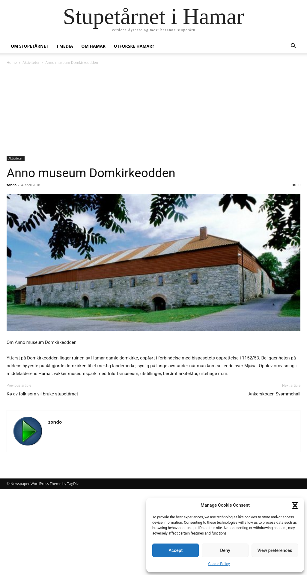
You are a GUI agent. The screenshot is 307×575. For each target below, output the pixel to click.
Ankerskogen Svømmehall (275, 394)
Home (12, 62)
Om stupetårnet (29, 46)
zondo (11, 185)
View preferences (274, 550)
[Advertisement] (153, 111)
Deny (225, 550)
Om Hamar (93, 46)
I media (65, 46)
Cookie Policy (219, 564)
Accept (175, 550)
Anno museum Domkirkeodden (91, 173)
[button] (295, 505)
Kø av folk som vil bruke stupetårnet (42, 394)
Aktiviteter (31, 62)
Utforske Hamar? (134, 46)
